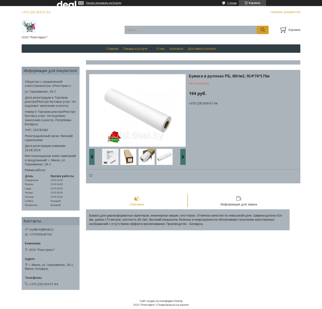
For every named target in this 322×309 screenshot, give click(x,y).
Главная (112, 48)
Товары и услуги (135, 48)
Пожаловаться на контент (173, 304)
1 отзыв (232, 3)
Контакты (176, 48)
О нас (160, 48)
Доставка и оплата (202, 48)
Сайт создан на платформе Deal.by (161, 301)
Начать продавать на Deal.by (103, 3)
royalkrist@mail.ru (41, 229)
